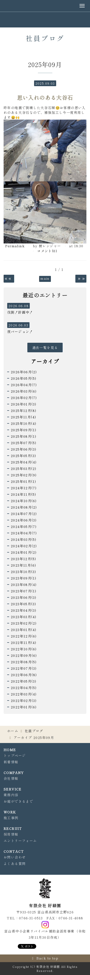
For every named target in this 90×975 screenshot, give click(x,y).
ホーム (12, 730)
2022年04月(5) (23, 687)
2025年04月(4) (23, 462)
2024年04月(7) (24, 533)
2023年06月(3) (23, 597)
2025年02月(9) (23, 475)
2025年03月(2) (23, 468)
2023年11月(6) (23, 565)
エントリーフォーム (20, 840)
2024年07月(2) (24, 513)
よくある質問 (15, 863)
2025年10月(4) (23, 423)
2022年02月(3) (23, 700)
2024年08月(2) (24, 507)
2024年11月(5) (23, 494)
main (45, 278)
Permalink (15, 245)
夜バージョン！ (20, 331)
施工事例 (11, 817)
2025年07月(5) (23, 442)
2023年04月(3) (23, 610)
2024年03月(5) (23, 539)
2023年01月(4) (23, 629)
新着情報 (11, 761)
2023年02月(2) (23, 623)
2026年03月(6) (23, 391)
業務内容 (11, 794)
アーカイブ (45, 361)
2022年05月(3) (23, 681)
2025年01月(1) (23, 481)
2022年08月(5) (23, 661)
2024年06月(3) (23, 520)
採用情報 (11, 834)
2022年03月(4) (23, 694)
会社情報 (11, 778)
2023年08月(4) (23, 584)
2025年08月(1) (23, 436)
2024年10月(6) (23, 500)
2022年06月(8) (24, 674)
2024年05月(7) (23, 526)
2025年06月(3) (23, 449)
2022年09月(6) (24, 655)
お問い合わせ (15, 857)
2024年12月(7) (23, 487)
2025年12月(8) (23, 410)
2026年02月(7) (24, 397)
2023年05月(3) (23, 603)
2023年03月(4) (23, 616)
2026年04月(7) (24, 384)
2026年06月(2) (24, 371)
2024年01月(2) (23, 552)
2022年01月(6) (23, 707)
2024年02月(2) (24, 545)
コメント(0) (47, 250)
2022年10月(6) (23, 649)
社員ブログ (34, 730)
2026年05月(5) (23, 378)
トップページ (15, 755)
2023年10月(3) (23, 571)
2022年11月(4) (23, 642)
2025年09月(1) (23, 429)
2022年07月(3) (23, 668)
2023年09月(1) (23, 578)
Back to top (47, 958)
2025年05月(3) (23, 455)
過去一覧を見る (45, 347)
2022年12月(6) (23, 636)
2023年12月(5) (23, 558)
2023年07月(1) (23, 591)
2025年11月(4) (23, 417)
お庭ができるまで (18, 801)
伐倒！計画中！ (20, 312)
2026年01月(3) (23, 404)
